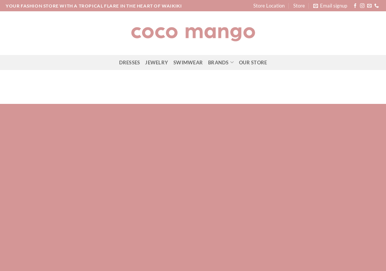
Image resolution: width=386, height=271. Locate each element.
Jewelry (156, 62)
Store (299, 6)
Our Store (253, 62)
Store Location (269, 6)
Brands (221, 62)
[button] (330, 5)
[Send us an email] (369, 6)
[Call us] (376, 6)
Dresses (129, 62)
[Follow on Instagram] (362, 6)
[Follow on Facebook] (355, 6)
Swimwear (188, 62)
